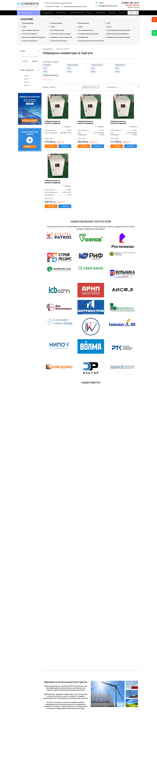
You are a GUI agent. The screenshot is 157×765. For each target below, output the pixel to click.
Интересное (112, 13)
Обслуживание (100, 13)
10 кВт (53, 27)
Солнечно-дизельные (30, 41)
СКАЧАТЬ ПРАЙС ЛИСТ (76, 13)
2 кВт (108, 23)
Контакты (122, 13)
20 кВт (81, 27)
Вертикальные (84, 23)
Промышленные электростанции (118, 37)
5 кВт (24, 27)
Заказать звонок (132, 5)
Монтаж (89, 13)
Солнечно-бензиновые (59, 41)
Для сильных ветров (86, 30)
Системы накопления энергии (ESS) (91, 41)
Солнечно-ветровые (29, 34)
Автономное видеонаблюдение (33, 37)
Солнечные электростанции (60, 34)
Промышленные (28, 23)
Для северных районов (30, 30)
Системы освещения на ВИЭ (88, 34)
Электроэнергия (47, 13)
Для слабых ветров (57, 30)
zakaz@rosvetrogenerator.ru (106, 6)
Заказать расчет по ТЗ (91, 87)
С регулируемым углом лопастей (118, 30)
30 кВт (109, 27)
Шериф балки (83, 37)
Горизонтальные (56, 23)
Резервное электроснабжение (61, 37)
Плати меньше (61, 13)
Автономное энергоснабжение (118, 34)
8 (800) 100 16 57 (130, 3)
